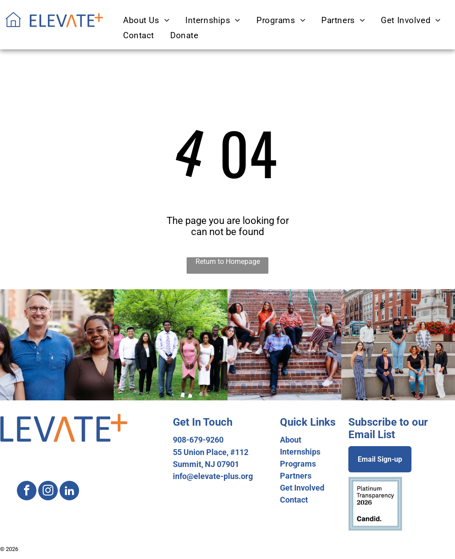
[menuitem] (145, 20)
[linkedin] (69, 492)
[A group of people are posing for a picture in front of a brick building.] (398, 344)
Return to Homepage (228, 261)
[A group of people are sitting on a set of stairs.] (284, 344)
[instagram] (48, 492)
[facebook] (26, 492)
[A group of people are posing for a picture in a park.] (171, 344)
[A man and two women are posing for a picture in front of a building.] (57, 344)
